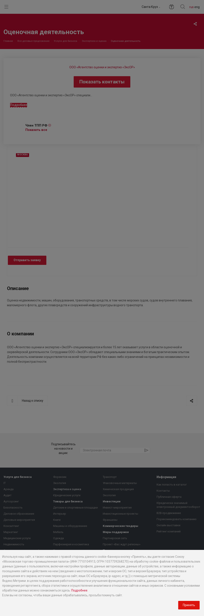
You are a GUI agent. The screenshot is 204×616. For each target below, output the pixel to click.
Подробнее (79, 590)
